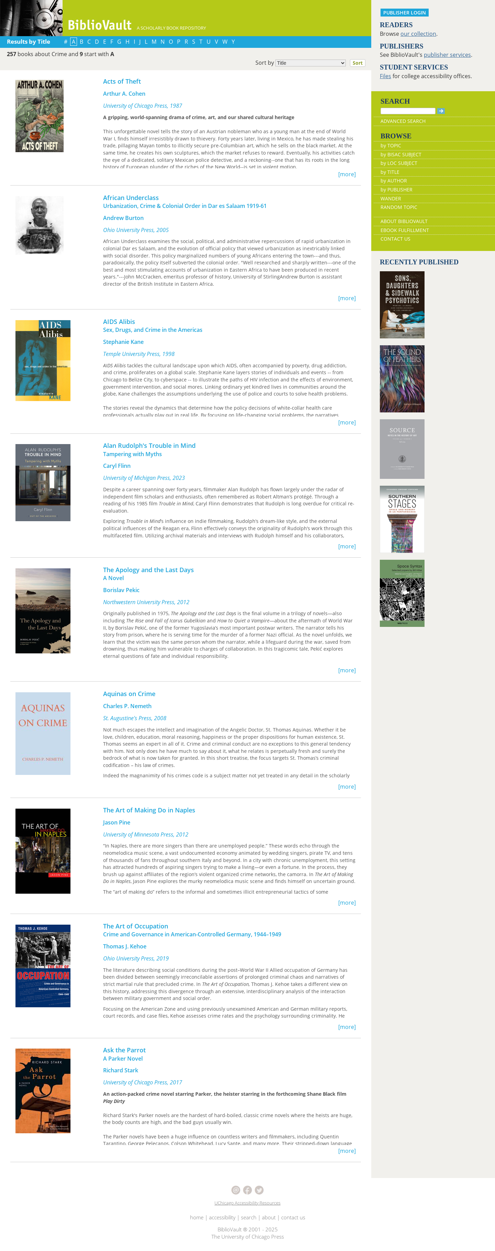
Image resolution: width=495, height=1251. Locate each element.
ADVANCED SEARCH (403, 121)
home (197, 1217)
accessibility (222, 1217)
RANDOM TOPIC (399, 207)
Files (385, 76)
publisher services (447, 55)
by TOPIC (391, 145)
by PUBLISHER (396, 189)
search (248, 1217)
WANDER (391, 198)
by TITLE (390, 172)
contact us (293, 1217)
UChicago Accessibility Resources (247, 1203)
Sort (358, 63)
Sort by (312, 63)
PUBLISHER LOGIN (404, 12)
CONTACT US (395, 238)
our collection (418, 34)
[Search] (408, 111)
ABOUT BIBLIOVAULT (404, 221)
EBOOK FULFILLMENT (405, 230)
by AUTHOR (394, 180)
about (269, 1217)
